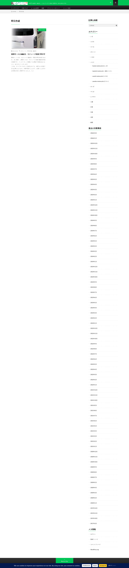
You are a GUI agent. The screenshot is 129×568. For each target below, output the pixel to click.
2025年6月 (93, 175)
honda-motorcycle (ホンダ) (100, 68)
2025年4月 (93, 185)
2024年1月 (93, 260)
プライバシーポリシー (56, 9)
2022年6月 (93, 356)
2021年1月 (93, 442)
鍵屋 (91, 124)
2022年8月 (93, 346)
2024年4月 (93, 245)
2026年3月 (93, 134)
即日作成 (29, 54)
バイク (92, 65)
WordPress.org (94, 544)
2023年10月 (94, 276)
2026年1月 (93, 139)
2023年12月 (94, 265)
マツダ (92, 93)
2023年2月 (93, 316)
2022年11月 (94, 331)
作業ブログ (25, 9)
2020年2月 (93, 493)
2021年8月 (93, 407)
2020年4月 (93, 482)
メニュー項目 (70, 9)
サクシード (23, 54)
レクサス (93, 98)
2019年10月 (94, 513)
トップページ (15, 9)
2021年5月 (93, 422)
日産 (91, 114)
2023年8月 (93, 286)
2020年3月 (93, 488)
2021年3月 (93, 432)
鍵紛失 (34, 54)
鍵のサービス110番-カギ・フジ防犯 (32, 562)
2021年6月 (93, 417)
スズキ (92, 44)
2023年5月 (93, 301)
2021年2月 (93, 437)
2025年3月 (93, 190)
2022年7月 (93, 351)
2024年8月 (93, 225)
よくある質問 (36, 9)
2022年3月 (93, 371)
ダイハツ (93, 55)
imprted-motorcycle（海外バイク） (103, 73)
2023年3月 (93, 311)
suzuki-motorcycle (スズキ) (100, 78)
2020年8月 (93, 467)
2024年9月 (93, 220)
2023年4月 (93, 306)
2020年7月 (93, 472)
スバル (92, 49)
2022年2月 (93, 377)
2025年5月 (93, 180)
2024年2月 (93, 255)
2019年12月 (94, 503)
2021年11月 (94, 392)
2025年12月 (94, 144)
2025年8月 (93, 165)
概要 (44, 9)
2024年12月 (94, 205)
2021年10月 (94, 397)
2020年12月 (94, 447)
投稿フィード (94, 533)
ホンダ (92, 88)
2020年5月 (93, 477)
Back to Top (64, 555)
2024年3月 (93, 250)
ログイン (93, 528)
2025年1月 (93, 200)
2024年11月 (94, 210)
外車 (91, 109)
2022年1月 (93, 382)
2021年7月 (93, 412)
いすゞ (92, 39)
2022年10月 (94, 336)
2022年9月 (93, 341)
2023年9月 (93, 281)
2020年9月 (93, 462)
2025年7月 (93, 170)
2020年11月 (94, 452)
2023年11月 (94, 271)
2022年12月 (94, 326)
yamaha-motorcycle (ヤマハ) (100, 83)
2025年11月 (94, 149)
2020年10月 (94, 457)
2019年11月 (94, 508)
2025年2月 (93, 195)
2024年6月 (93, 235)
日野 (91, 119)
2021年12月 (94, 387)
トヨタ (42, 33)
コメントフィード (95, 538)
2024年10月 (94, 215)
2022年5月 (93, 361)
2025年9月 (93, 160)
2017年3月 (93, 518)
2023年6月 (93, 296)
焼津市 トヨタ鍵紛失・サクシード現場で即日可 (28, 58)
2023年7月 (93, 291)
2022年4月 (93, 366)
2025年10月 (94, 154)
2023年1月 (93, 321)
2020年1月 (93, 498)
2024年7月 (93, 230)
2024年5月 (93, 240)
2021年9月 (93, 402)
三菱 (91, 104)
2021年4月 (93, 427)
